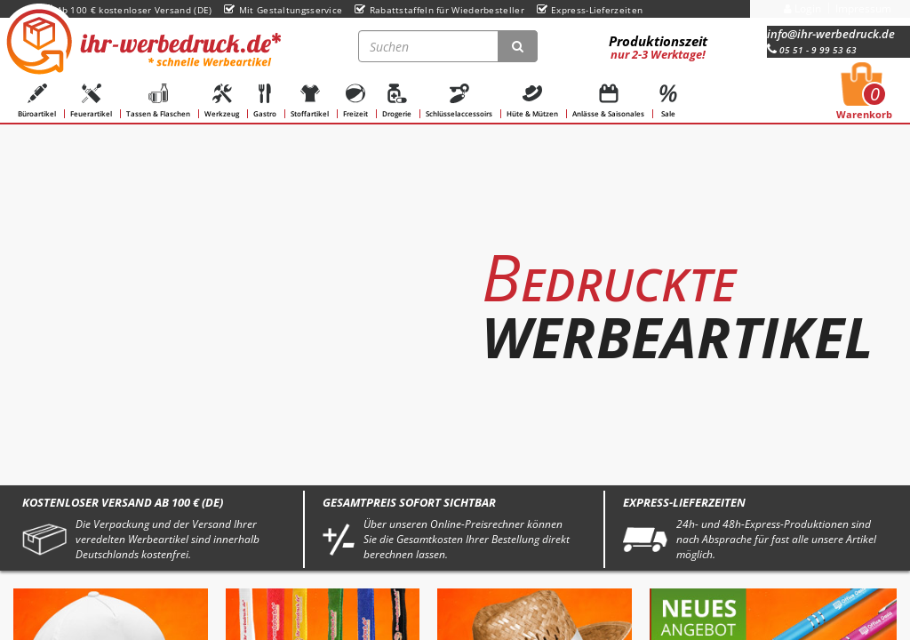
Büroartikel (37, 101)
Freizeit (355, 101)
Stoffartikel (310, 101)
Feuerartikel (91, 101)
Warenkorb (864, 96)
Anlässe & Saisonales (608, 101)
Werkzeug (221, 101)
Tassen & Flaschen (158, 101)
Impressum (863, 8)
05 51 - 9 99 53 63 (812, 50)
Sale (668, 101)
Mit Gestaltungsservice (283, 10)
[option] (455, 289)
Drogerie (396, 101)
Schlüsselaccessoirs (459, 101)
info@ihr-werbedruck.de (831, 34)
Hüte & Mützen (532, 101)
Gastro (264, 101)
